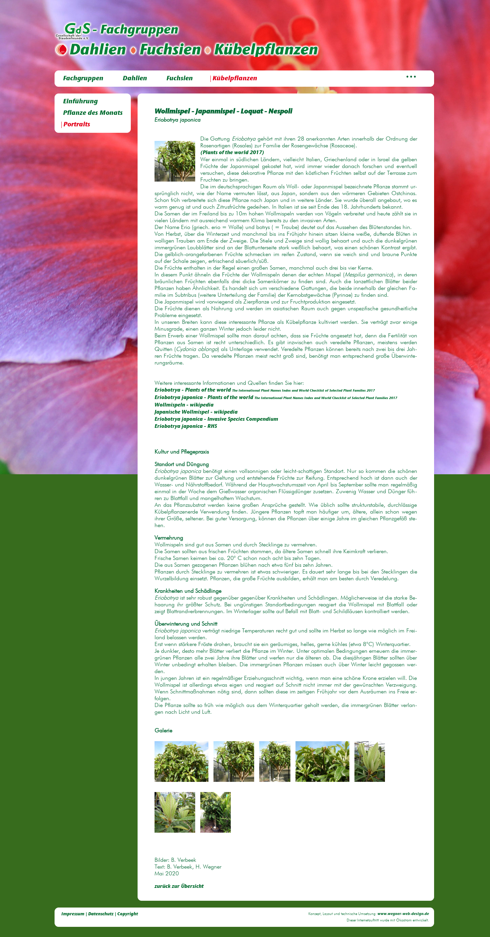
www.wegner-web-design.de (403, 914)
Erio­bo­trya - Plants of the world (265, 390)
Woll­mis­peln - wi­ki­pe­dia (184, 405)
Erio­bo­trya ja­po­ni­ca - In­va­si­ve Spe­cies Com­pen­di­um (216, 419)
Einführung (80, 102)
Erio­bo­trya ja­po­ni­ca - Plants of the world (276, 397)
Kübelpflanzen (234, 79)
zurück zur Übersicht (179, 886)
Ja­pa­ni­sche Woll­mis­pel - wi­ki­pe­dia (196, 412)
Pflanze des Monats (93, 113)
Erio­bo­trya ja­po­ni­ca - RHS (186, 426)
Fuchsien (179, 79)
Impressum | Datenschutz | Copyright (99, 914)
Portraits (76, 125)
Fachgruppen (83, 79)
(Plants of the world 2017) (232, 152)
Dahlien (135, 79)
